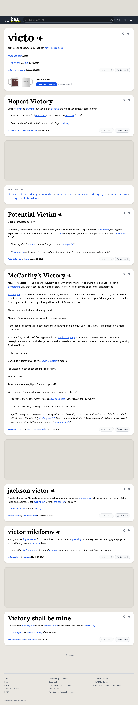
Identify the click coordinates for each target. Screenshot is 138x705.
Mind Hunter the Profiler (37, 429)
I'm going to (18, 252)
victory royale (99, 194)
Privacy (7, 685)
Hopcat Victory (14, 130)
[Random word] (111, 19)
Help (6, 682)
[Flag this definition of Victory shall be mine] (129, 617)
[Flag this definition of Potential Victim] (129, 213)
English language (66, 337)
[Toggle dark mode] (124, 19)
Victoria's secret (64, 194)
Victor (22, 508)
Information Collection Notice (61, 685)
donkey (37, 508)
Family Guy (89, 625)
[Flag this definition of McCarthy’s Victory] (129, 274)
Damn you (17, 632)
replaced (58, 48)
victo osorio (20, 70)
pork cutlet (35, 543)
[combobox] (69, 20)
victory (66, 123)
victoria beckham (30, 198)
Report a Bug (54, 682)
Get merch (122, 70)
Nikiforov (34, 550)
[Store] (118, 19)
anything (30, 109)
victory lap (47, 194)
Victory (39, 632)
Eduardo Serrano (30, 130)
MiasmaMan (32, 639)
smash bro (40, 115)
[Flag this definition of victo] (128, 34)
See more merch (65, 84)
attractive (57, 233)
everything (39, 502)
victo (10, 70)
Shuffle (69, 655)
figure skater (29, 539)
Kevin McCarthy (49, 361)
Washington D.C (47, 418)
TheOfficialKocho (30, 515)
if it (26, 63)
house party (67, 244)
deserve (55, 109)
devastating (14, 286)
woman (30, 632)
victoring (12, 198)
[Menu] (131, 19)
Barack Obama (57, 399)
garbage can (85, 498)
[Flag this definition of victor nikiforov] (129, 530)
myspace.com (15, 56)
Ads (6, 678)
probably (76, 539)
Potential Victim (14, 259)
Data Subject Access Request (61, 692)
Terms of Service (11, 688)
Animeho (27, 557)
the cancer (59, 502)
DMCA (6, 692)
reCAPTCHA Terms (100, 682)
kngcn (26, 259)
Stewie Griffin (51, 625)
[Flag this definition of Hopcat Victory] (129, 100)
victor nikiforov (14, 557)
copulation (103, 229)
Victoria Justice (118, 194)
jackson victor (14, 515)
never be (49, 48)
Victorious (82, 194)
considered (120, 233)
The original (14, 294)
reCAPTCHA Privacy (101, 678)
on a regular (28, 625)
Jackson (15, 508)
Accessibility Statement (59, 678)
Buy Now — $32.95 (47, 84)
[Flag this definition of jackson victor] (129, 489)
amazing (53, 550)
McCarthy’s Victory (16, 429)
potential (31, 244)
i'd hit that (16, 63)
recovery (69, 115)
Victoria (12, 194)
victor (23, 194)
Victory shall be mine (16, 639)
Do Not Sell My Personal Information (107, 685)
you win (18, 109)
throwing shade (62, 422)
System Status (55, 688)
